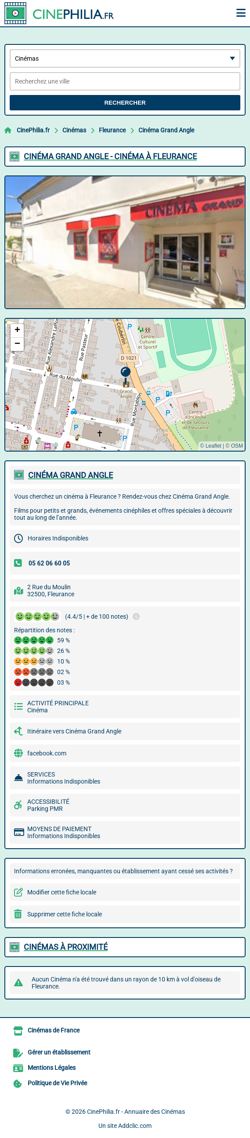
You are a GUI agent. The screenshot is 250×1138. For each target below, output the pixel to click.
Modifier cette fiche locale (61, 892)
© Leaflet (210, 446)
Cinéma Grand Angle (166, 130)
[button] (125, 376)
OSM (237, 446)
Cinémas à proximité (66, 947)
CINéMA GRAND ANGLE (70, 475)
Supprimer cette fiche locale (64, 914)
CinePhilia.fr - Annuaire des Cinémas (136, 1111)
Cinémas (74, 130)
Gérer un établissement (59, 1052)
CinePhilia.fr (33, 130)
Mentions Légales (52, 1067)
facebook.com (46, 753)
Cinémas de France (54, 1030)
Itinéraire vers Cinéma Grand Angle (74, 731)
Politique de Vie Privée (57, 1083)
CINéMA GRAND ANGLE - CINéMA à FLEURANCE (110, 156)
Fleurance (112, 130)
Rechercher (124, 102)
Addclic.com (135, 1125)
